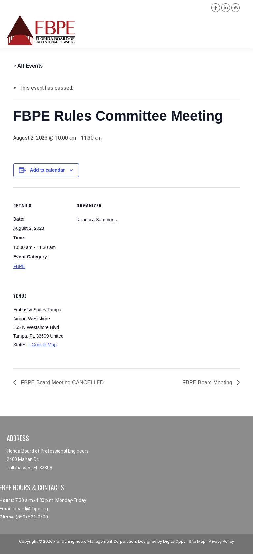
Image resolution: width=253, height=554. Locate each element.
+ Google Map (42, 344)
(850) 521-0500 (32, 516)
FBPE (19, 266)
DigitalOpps (174, 541)
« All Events (28, 66)
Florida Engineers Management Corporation (94, 541)
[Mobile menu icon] (242, 30)
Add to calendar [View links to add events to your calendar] (47, 170)
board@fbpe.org (31, 508)
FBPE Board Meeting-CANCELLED (61, 382)
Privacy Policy (221, 541)
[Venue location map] (111, 322)
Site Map (197, 541)
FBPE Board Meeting (208, 382)
